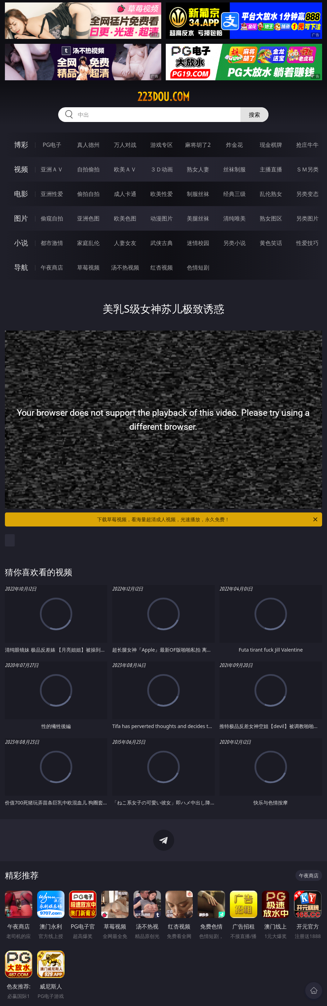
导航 (21, 267)
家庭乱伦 (88, 243)
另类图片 (307, 218)
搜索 (254, 114)
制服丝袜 (198, 194)
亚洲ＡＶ (52, 169)
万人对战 (125, 145)
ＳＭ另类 (307, 169)
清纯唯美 (234, 218)
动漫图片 (161, 218)
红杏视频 (161, 267)
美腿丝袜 (198, 218)
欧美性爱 (161, 194)
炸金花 (234, 145)
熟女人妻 (198, 169)
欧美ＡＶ (125, 169)
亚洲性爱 (52, 194)
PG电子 (52, 145)
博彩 (21, 144)
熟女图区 (271, 218)
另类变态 (307, 194)
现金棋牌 (271, 145)
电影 (21, 193)
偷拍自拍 (88, 194)
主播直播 (271, 169)
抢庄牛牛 (307, 145)
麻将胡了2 (198, 145)
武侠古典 (161, 243)
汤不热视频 (125, 267)
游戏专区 (161, 145)
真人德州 (88, 145)
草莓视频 (88, 267)
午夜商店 (52, 267)
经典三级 (234, 194)
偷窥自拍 (52, 218)
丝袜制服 (234, 169)
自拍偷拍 (88, 169)
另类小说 (234, 243)
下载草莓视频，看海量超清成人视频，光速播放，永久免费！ (208, 519)
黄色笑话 (271, 243)
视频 (21, 169)
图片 (21, 218)
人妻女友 (125, 243)
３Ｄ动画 (161, 169)
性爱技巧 (307, 243)
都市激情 (52, 243)
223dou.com (163, 97)
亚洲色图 (88, 218)
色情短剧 (198, 267)
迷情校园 (198, 243)
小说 (21, 242)
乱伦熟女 (271, 194)
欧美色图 (125, 218)
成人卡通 (125, 194)
